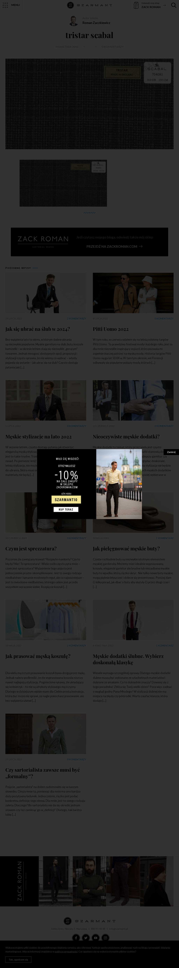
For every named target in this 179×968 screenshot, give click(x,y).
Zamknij (171, 451)
